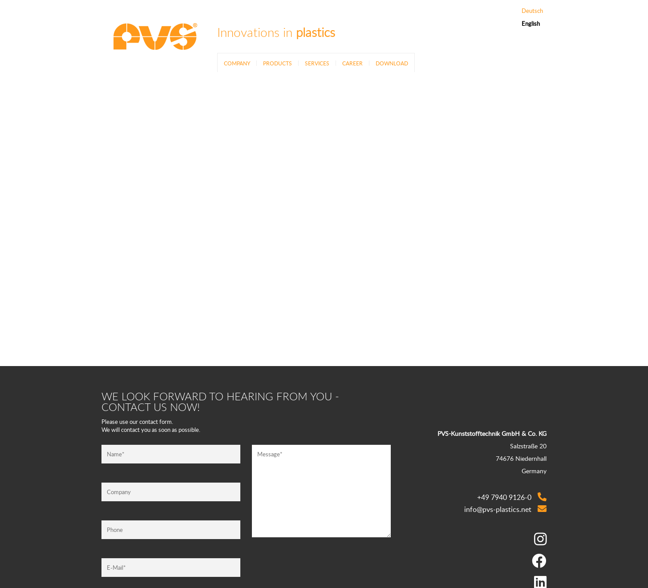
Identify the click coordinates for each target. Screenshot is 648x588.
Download (392, 63)
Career (352, 63)
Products (277, 63)
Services (317, 63)
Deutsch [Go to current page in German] (532, 11)
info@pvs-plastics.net (497, 509)
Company (237, 63)
